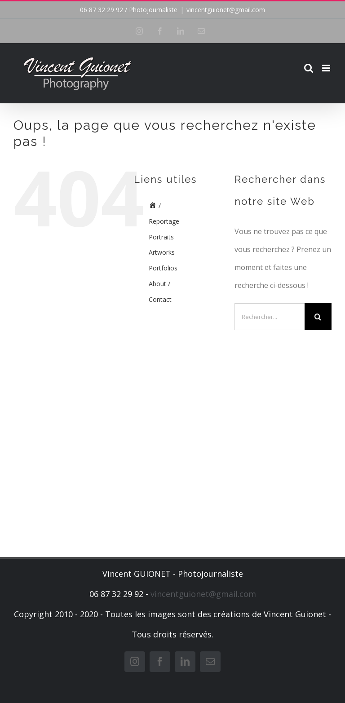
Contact (160, 299)
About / (159, 283)
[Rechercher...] (269, 316)
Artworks (162, 252)
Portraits (161, 237)
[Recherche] (318, 316)
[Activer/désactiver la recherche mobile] (308, 68)
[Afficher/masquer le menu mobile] (327, 68)
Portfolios (163, 268)
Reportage (164, 221)
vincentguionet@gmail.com (225, 9)
